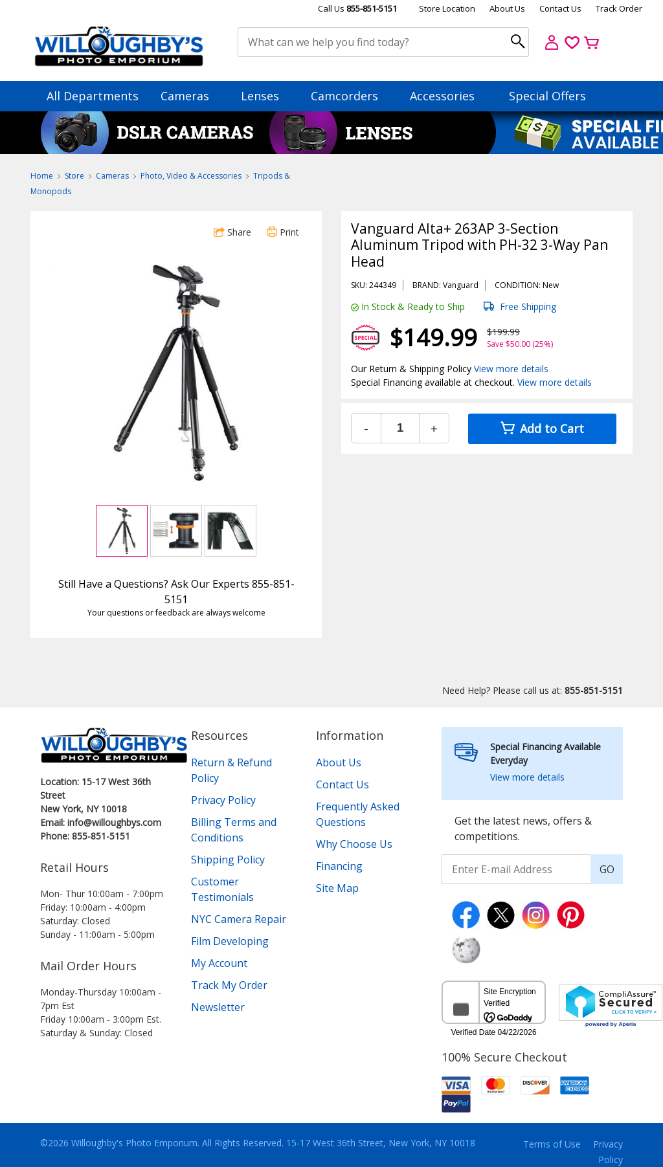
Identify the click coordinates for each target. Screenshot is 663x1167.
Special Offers (547, 96)
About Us (507, 8)
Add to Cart (542, 428)
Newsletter (218, 1007)
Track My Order (229, 985)
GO (607, 869)
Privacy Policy (223, 800)
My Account (219, 963)
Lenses (266, 96)
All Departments (93, 96)
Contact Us (560, 8)
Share (232, 232)
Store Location (447, 8)
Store (74, 175)
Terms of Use (552, 1144)
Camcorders (350, 96)
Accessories (448, 96)
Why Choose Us (354, 844)
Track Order (619, 8)
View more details (511, 368)
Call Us (357, 8)
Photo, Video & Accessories (191, 175)
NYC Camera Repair (238, 919)
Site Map (337, 888)
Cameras (191, 96)
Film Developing (230, 941)
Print (283, 232)
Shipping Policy (228, 859)
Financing (339, 866)
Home (41, 175)
